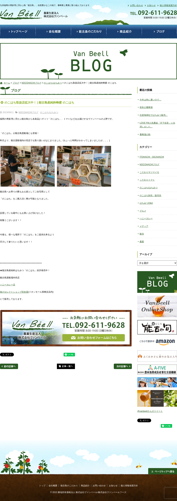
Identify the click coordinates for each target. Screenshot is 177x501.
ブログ (159, 32)
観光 (142, 234)
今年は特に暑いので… (150, 99)
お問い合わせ (136, 5)
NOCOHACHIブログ (31, 83)
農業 (142, 241)
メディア (144, 226)
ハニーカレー (146, 218)
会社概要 (53, 32)
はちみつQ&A (146, 203)
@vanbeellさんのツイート (150, 411)
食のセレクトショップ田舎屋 (14, 292)
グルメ (143, 211)
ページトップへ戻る (162, 471)
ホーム (7, 83)
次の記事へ (123, 366)
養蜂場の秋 (145, 134)
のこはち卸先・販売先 (150, 195)
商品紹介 (124, 32)
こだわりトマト (147, 180)
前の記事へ (9, 366)
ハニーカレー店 (7, 284)
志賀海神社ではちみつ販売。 (154, 115)
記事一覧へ (66, 366)
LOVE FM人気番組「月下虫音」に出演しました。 (157, 125)
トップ (18, 32)
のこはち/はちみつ (53, 83)
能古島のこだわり (88, 32)
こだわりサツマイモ (149, 172)
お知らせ (151, 5)
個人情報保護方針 (168, 5)
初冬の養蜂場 (146, 107)
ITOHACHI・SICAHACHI (152, 157)
